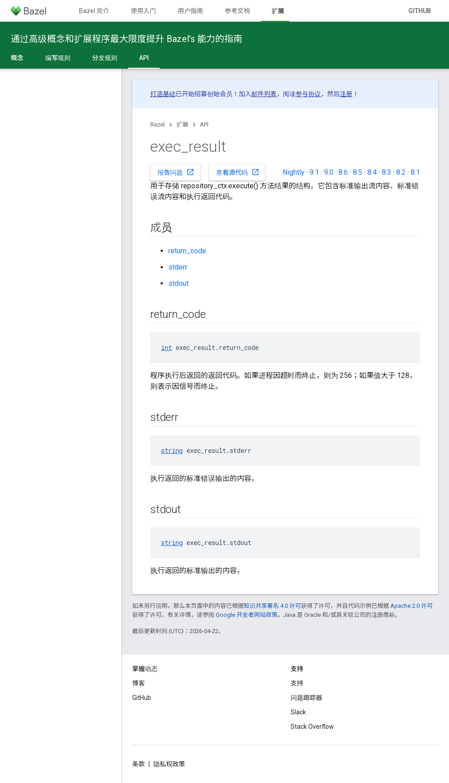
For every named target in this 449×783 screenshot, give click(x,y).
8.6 (343, 172)
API (204, 124)
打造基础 (163, 94)
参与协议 (308, 94)
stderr (177, 267)
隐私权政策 (169, 764)
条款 (138, 764)
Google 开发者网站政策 (247, 614)
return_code (187, 251)
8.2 (401, 172)
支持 (297, 683)
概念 (17, 57)
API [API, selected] (144, 57)
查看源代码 (237, 172)
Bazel (157, 124)
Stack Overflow (312, 726)
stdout (178, 283)
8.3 (386, 172)
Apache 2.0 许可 (411, 605)
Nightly (293, 172)
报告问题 (175, 172)
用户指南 (190, 10)
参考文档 (237, 10)
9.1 (314, 172)
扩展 (182, 124)
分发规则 (104, 57)
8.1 (415, 172)
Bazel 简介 (94, 10)
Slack (298, 712)
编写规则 (57, 57)
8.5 (357, 172)
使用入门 (143, 10)
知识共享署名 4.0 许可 (272, 605)
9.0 (328, 172)
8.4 (372, 172)
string (172, 450)
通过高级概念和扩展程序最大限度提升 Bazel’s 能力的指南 (126, 38)
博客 (138, 683)
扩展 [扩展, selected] (278, 10)
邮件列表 (264, 94)
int (166, 347)
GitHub (419, 10)
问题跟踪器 (306, 697)
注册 (346, 94)
